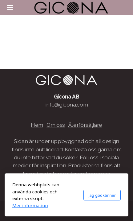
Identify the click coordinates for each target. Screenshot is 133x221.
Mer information (30, 205)
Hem (37, 125)
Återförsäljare (85, 125)
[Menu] (10, 7)
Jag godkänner (102, 195)
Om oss (55, 125)
